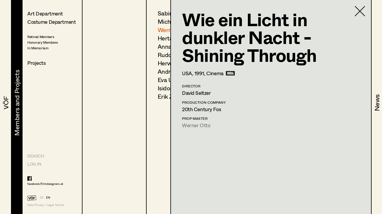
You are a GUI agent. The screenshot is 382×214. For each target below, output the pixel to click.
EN (48, 197)
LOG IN (34, 164)
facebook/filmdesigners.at (45, 183)
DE (42, 197)
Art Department (45, 14)
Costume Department (51, 22)
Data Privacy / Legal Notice (45, 205)
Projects (36, 63)
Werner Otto (196, 125)
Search (35, 156)
